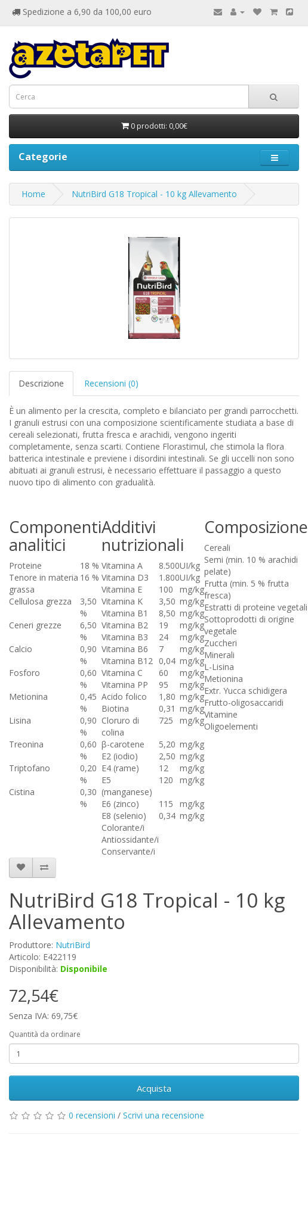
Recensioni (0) (111, 383)
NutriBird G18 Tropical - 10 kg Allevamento (154, 194)
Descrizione (41, 383)
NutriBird (73, 945)
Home (33, 194)
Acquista (154, 1088)
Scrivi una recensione (163, 1115)
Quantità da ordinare (45, 1034)
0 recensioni (92, 1115)
